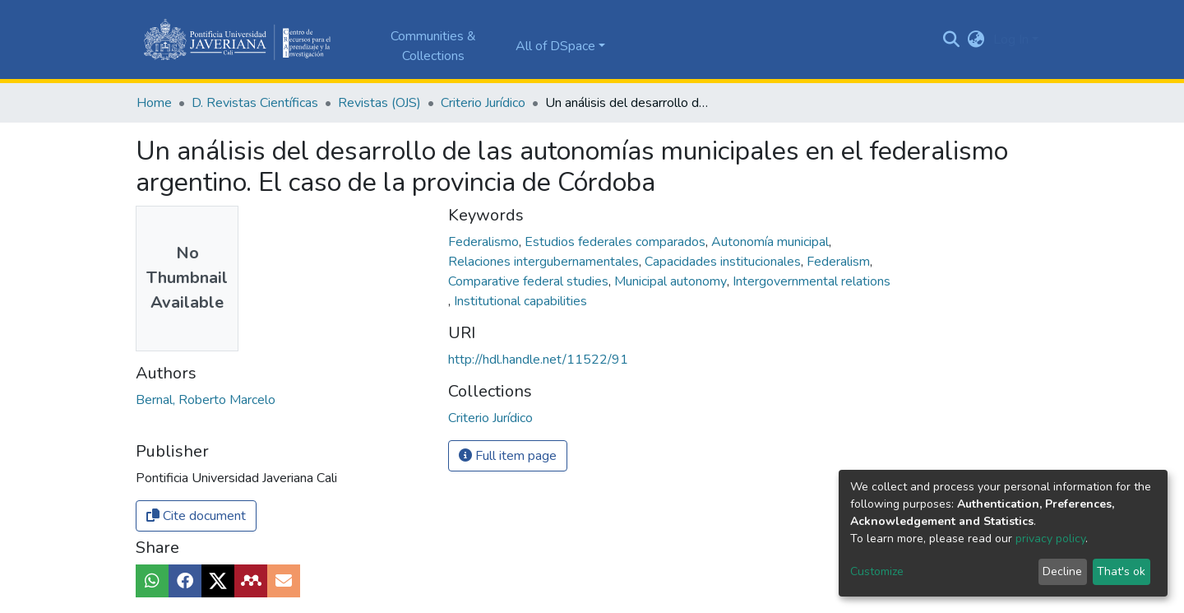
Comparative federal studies (530, 281)
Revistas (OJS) (379, 103)
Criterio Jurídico (483, 103)
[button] (976, 39)
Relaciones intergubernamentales (545, 262)
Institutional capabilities (520, 301)
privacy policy (1050, 538)
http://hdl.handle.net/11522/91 (538, 360)
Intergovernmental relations (811, 281)
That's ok (1121, 571)
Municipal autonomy (672, 281)
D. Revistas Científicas (255, 103)
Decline (1062, 571)
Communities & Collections (433, 46)
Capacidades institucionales (724, 262)
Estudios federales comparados (617, 242)
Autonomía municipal (771, 242)
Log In (1011, 39)
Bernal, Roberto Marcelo (205, 400)
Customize (877, 571)
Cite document (196, 516)
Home (154, 103)
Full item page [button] (508, 456)
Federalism (840, 262)
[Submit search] (952, 39)
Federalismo (485, 242)
